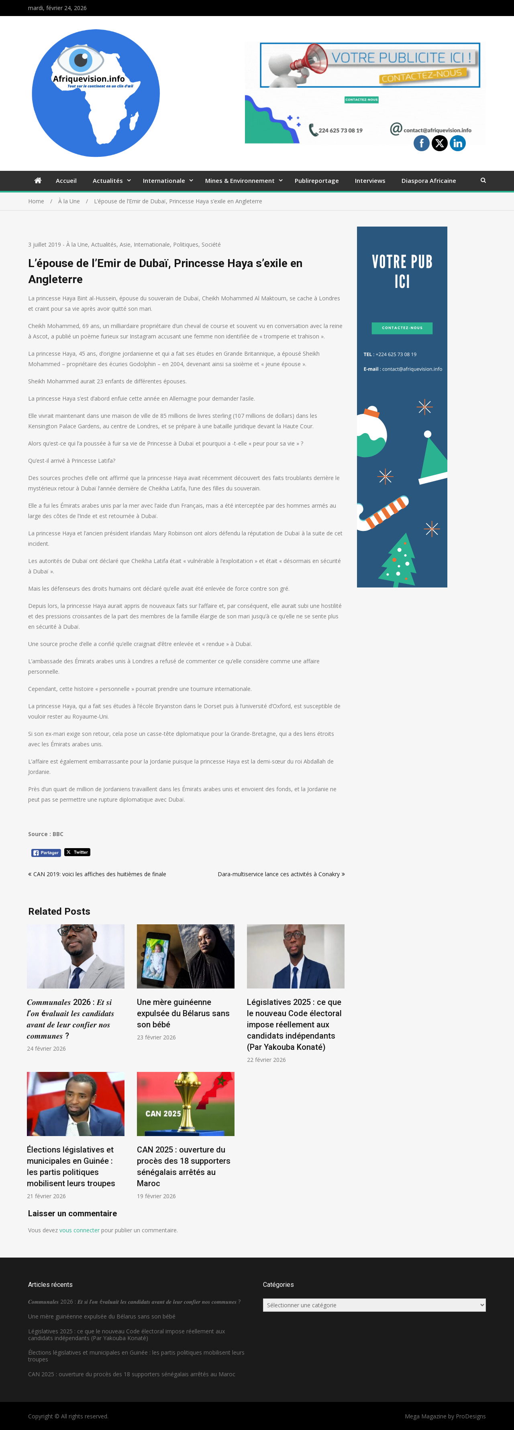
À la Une (77, 244)
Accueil (66, 180)
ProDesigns (471, 1416)
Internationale (164, 180)
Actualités (108, 180)
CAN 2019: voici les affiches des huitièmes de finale (99, 874)
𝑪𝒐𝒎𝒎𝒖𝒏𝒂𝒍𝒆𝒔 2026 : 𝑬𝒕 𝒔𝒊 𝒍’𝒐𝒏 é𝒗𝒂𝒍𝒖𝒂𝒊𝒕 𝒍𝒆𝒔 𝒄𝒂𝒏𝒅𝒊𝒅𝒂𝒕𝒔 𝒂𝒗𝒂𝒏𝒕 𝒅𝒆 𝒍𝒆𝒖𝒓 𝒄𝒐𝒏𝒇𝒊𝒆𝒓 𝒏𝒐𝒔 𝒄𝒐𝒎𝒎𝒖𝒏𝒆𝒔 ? (134, 1301)
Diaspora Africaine (429, 180)
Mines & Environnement (240, 180)
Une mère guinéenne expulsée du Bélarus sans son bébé (183, 1013)
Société (211, 244)
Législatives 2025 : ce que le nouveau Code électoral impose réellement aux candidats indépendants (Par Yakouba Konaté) (294, 1024)
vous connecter (79, 1230)
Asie (125, 244)
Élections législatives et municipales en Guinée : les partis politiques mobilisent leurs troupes (136, 1356)
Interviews (370, 180)
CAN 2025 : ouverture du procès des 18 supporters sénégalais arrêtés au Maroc (131, 1374)
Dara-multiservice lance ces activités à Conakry (279, 874)
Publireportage (317, 180)
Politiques (185, 244)
